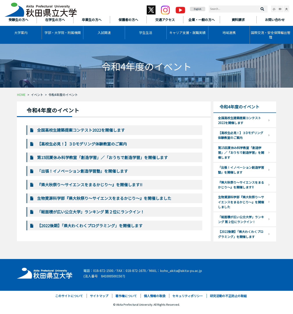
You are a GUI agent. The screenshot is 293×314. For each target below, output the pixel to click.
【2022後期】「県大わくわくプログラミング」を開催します (90, 225)
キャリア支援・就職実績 (187, 32)
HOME (21, 94)
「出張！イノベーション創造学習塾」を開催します (82, 171)
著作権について (126, 296)
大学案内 (20, 32)
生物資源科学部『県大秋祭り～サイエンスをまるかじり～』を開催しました (104, 198)
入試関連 (104, 32)
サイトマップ (99, 296)
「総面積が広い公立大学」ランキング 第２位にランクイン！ (90, 212)
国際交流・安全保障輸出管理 (270, 34)
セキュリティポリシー (187, 296)
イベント (37, 94)
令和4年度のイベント (63, 94)
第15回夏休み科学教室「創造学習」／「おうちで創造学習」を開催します (102, 157)
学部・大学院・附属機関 (63, 32)
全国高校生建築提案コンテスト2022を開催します (81, 130)
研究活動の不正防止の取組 (228, 296)
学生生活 (145, 32)
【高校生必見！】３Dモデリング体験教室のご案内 (82, 144)
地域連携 (229, 32)
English (197, 9)
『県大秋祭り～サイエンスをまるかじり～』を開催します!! (89, 184)
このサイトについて (69, 296)
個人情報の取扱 (154, 296)
